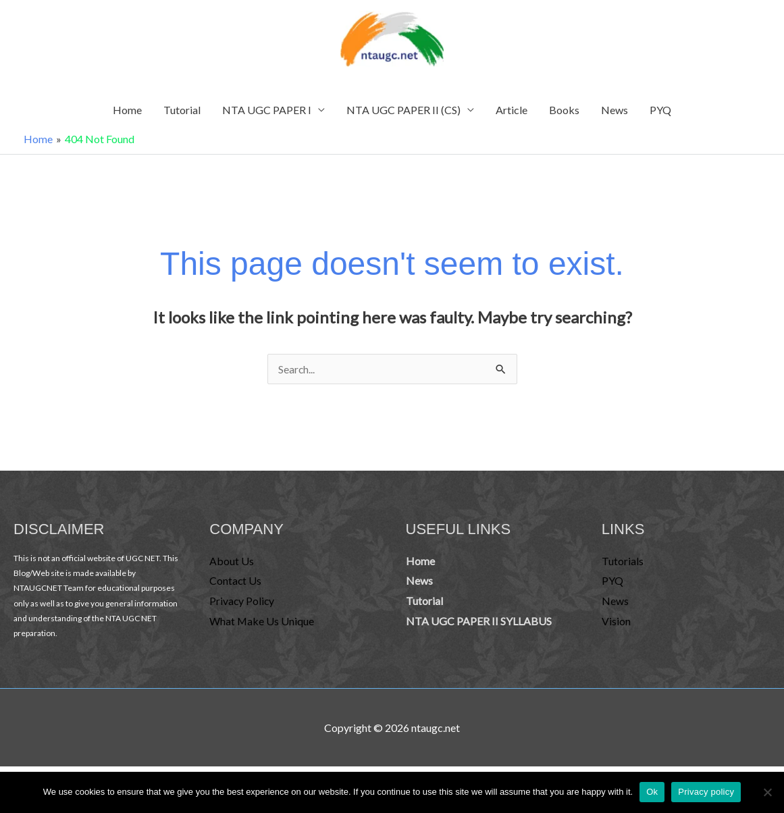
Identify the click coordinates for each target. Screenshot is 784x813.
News (614, 114)
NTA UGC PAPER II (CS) (403, 114)
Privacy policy (706, 792)
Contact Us (235, 585)
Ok (652, 792)
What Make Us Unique (262, 625)
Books (564, 114)
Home (127, 114)
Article (511, 114)
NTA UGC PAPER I (266, 114)
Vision (616, 625)
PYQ (660, 114)
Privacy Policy (242, 605)
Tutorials (623, 565)
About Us (231, 565)
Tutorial (182, 114)
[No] (767, 792)
